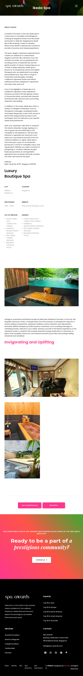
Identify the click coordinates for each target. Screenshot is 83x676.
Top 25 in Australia (50, 620)
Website (25, 202)
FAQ (20, 666)
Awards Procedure (12, 635)
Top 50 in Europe (49, 607)
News (7, 666)
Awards (25, 215)
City (6, 187)
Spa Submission (38, 667)
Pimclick (67, 666)
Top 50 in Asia (48, 603)
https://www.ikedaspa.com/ (33, 206)
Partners (8, 653)
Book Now (54, 505)
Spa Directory (28, 667)
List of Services (11, 215)
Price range (9, 202)
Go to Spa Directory (30, 505)
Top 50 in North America (52, 612)
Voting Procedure (12, 644)
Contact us (48, 667)
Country (25, 187)
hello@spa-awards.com (52, 646)
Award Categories (12, 639)
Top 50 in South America (52, 616)
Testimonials (10, 648)
